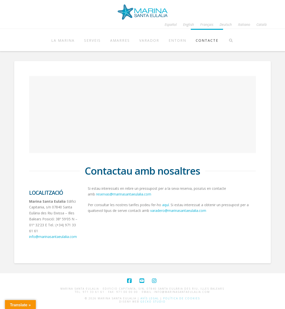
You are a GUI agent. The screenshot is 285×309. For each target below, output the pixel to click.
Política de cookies (181, 298)
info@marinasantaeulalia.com (53, 236)
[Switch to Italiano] (244, 24)
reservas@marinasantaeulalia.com (123, 194)
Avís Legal (150, 298)
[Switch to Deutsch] (225, 24)
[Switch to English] (188, 24)
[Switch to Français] (207, 24)
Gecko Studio (153, 301)
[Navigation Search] (231, 40)
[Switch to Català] (261, 24)
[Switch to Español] (170, 24)
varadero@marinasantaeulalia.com (178, 210)
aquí (165, 204)
